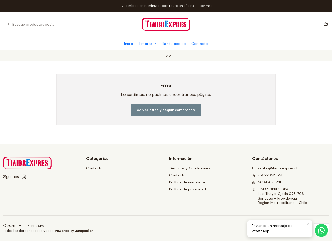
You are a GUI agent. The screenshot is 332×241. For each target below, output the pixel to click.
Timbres (147, 43)
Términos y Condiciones (189, 168)
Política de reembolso (187, 182)
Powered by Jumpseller (74, 231)
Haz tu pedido (174, 43)
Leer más (205, 6)
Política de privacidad (187, 189)
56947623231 (266, 182)
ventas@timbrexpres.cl (274, 168)
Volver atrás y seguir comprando (166, 110)
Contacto (199, 43)
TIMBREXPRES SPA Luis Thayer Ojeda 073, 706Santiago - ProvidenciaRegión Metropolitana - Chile (279, 196)
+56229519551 (267, 175)
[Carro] (326, 24)
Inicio (128, 43)
